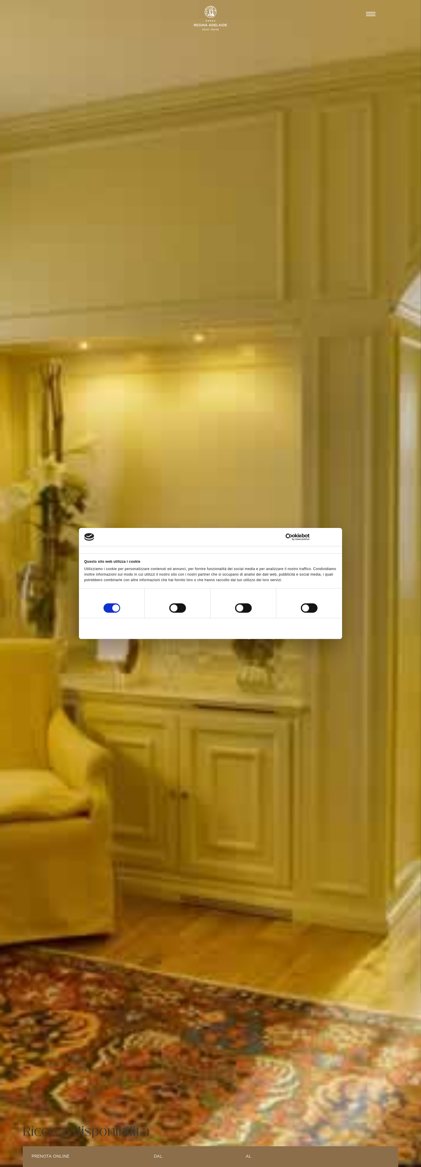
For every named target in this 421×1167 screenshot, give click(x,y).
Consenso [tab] (91, 550)
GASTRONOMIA (148, 14)
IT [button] (352, 14)
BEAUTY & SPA (98, 14)
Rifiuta (125, 628)
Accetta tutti (295, 628)
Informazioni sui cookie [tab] (278, 550)
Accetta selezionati (210, 628)
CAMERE (57, 14)
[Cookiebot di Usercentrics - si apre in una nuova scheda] (311, 537)
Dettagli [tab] (176, 550)
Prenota (325, 14)
